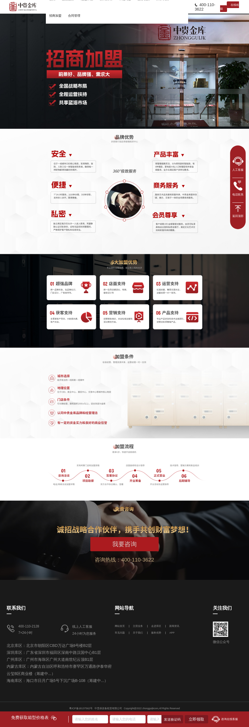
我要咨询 (124, 544)
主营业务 (138, 626)
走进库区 (156, 626)
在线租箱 (229, 6)
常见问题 (120, 632)
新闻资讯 (174, 626)
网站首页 (120, 626)
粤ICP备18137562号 (81, 708)
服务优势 (156, 632)
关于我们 (138, 632)
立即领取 (196, 719)
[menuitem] (55, 15)
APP (172, 632)
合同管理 (74, 15)
